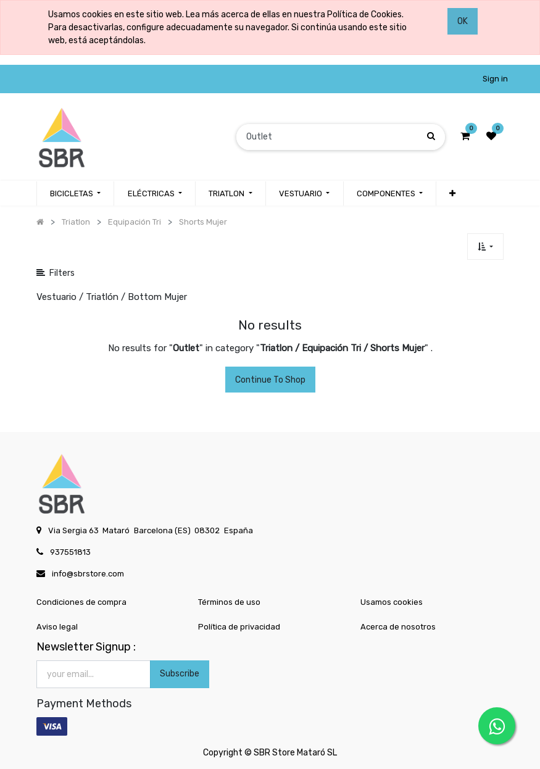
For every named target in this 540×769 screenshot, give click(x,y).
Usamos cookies (391, 602)
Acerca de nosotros (398, 626)
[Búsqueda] (431, 136)
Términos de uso (229, 602)
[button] (452, 194)
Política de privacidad (239, 626)
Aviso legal (57, 626)
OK (462, 21)
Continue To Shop (270, 380)
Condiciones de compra (81, 602)
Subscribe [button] (179, 673)
